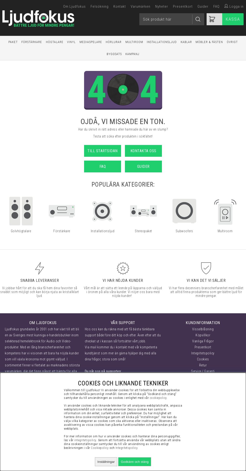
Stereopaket (143, 231)
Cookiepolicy (100, 448)
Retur (203, 365)
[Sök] (171, 19)
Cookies (203, 359)
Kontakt (119, 6)
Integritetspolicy (203, 353)
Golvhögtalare (21, 231)
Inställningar (106, 462)
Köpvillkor (203, 335)
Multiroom (134, 42)
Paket (13, 42)
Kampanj (132, 54)
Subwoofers (184, 231)
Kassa (233, 19)
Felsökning (100, 6)
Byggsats (114, 54)
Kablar (186, 42)
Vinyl (71, 42)
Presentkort (183, 6)
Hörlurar (114, 42)
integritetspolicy (85, 440)
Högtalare (54, 42)
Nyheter (161, 6)
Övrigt (232, 42)
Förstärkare (31, 42)
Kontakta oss (143, 151)
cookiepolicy (158, 398)
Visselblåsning (203, 329)
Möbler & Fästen (209, 42)
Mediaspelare (91, 42)
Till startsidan (102, 151)
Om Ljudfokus (74, 6)
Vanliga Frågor (203, 341)
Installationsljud (162, 42)
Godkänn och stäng (135, 462)
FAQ (216, 6)
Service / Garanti (203, 371)
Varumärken (140, 6)
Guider (203, 6)
